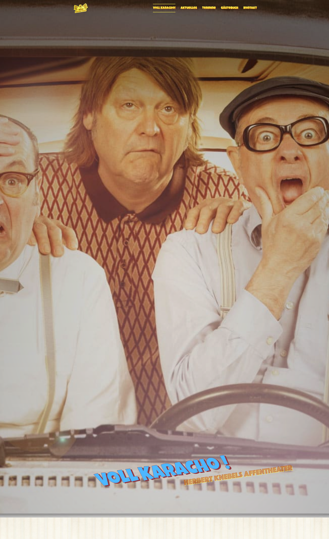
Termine (209, 8)
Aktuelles (189, 8)
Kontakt (250, 8)
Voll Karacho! (164, 8)
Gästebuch (229, 8)
